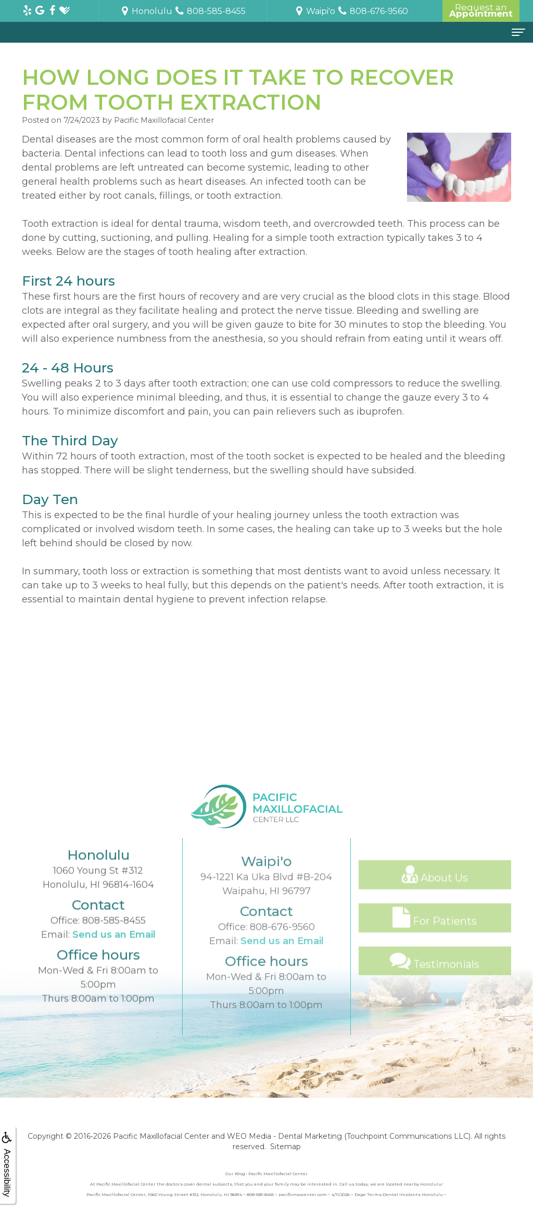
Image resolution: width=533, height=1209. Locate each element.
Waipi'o (314, 11)
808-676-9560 (282, 967)
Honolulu (145, 11)
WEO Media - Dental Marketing (284, 1136)
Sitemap (285, 1146)
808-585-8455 (114, 951)
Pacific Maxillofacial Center (161, 1136)
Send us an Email (114, 965)
